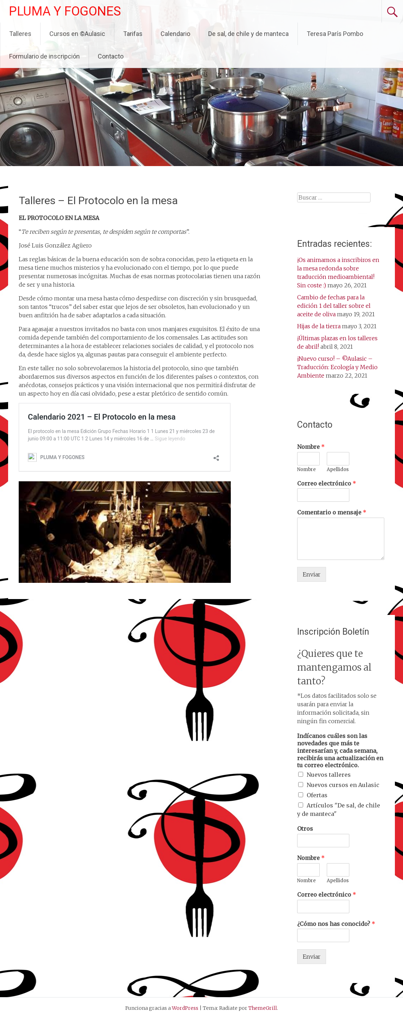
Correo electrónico (326, 483)
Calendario (175, 33)
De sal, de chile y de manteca (248, 33)
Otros (305, 828)
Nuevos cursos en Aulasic (343, 784)
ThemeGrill (262, 1008)
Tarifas (133, 33)
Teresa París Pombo (335, 33)
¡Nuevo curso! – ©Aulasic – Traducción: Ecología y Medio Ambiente (337, 367)
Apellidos (338, 469)
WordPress (185, 1008)
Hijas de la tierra (319, 326)
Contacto (111, 56)
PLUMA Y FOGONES (65, 11)
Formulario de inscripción (44, 56)
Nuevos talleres (329, 774)
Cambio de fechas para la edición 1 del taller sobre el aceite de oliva (334, 306)
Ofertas (317, 795)
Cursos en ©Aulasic (77, 33)
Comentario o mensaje (331, 512)
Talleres (20, 33)
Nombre (311, 446)
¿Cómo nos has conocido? (336, 923)
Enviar (311, 574)
